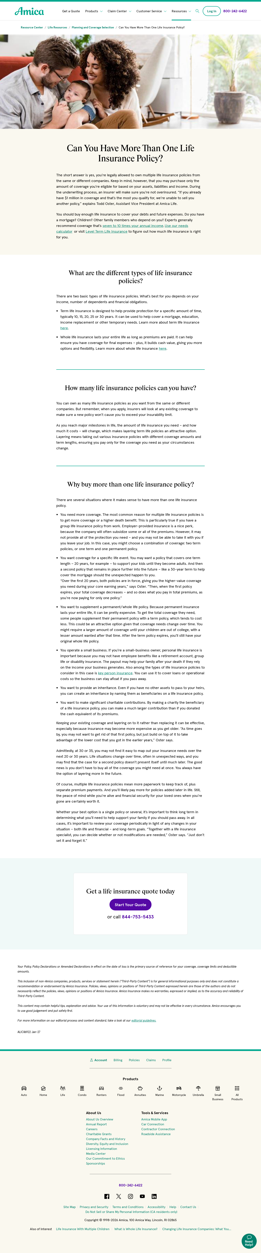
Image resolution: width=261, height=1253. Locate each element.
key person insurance (115, 673)
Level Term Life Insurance (106, 231)
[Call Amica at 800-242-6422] (235, 11)
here (64, 328)
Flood (120, 1091)
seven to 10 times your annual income (133, 225)
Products (94, 11)
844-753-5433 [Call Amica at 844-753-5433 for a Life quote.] (138, 917)
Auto (24, 1091)
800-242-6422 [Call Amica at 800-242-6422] (130, 1185)
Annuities (140, 1091)
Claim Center (119, 11)
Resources (181, 11)
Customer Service (151, 11)
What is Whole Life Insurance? (135, 1229)
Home (43, 1091)
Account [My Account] (98, 1060)
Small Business (217, 1093)
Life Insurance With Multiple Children (82, 1229)
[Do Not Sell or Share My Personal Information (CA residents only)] (131, 1212)
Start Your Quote (133, 904)
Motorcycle (179, 1091)
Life (63, 1091)
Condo (82, 1091)
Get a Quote (71, 11)
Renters (101, 1091)
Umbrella (198, 1091)
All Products (237, 1093)
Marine (159, 1091)
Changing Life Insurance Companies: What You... (196, 1229)
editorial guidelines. (144, 1020)
